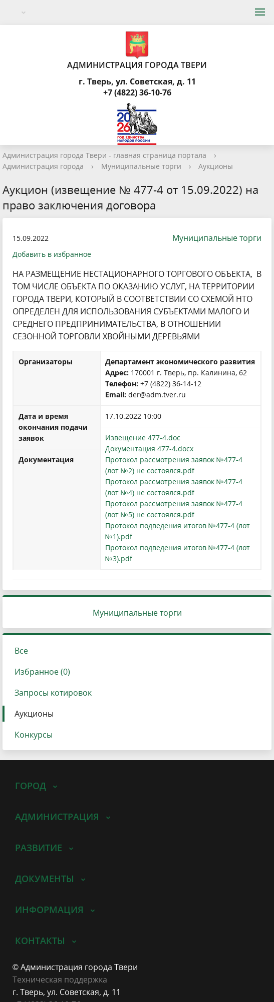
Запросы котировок (53, 692)
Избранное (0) (42, 671)
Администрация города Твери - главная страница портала (104, 155)
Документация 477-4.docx (149, 448)
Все (21, 650)
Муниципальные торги (141, 166)
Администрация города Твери (137, 50)
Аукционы (215, 166)
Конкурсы (34, 734)
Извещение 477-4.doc (142, 437)
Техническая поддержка (60, 979)
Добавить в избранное (52, 254)
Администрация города (43, 166)
